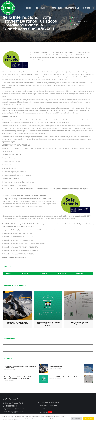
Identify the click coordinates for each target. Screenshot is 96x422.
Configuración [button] (76, 418)
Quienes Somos (40, 7)
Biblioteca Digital (72, 8)
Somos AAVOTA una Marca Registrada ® (79, 323)
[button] (93, 8)
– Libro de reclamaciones (48, 402)
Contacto (86, 8)
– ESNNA (41, 409)
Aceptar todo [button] (88, 418)
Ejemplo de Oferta (56, 366)
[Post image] (17, 305)
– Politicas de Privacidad (47, 406)
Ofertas (53, 8)
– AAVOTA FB (45, 412)
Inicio (28, 8)
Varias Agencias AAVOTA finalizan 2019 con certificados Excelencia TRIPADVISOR (48, 323)
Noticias (75, 18)
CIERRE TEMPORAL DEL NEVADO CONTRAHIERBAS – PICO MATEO (17, 323)
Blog (60, 8)
